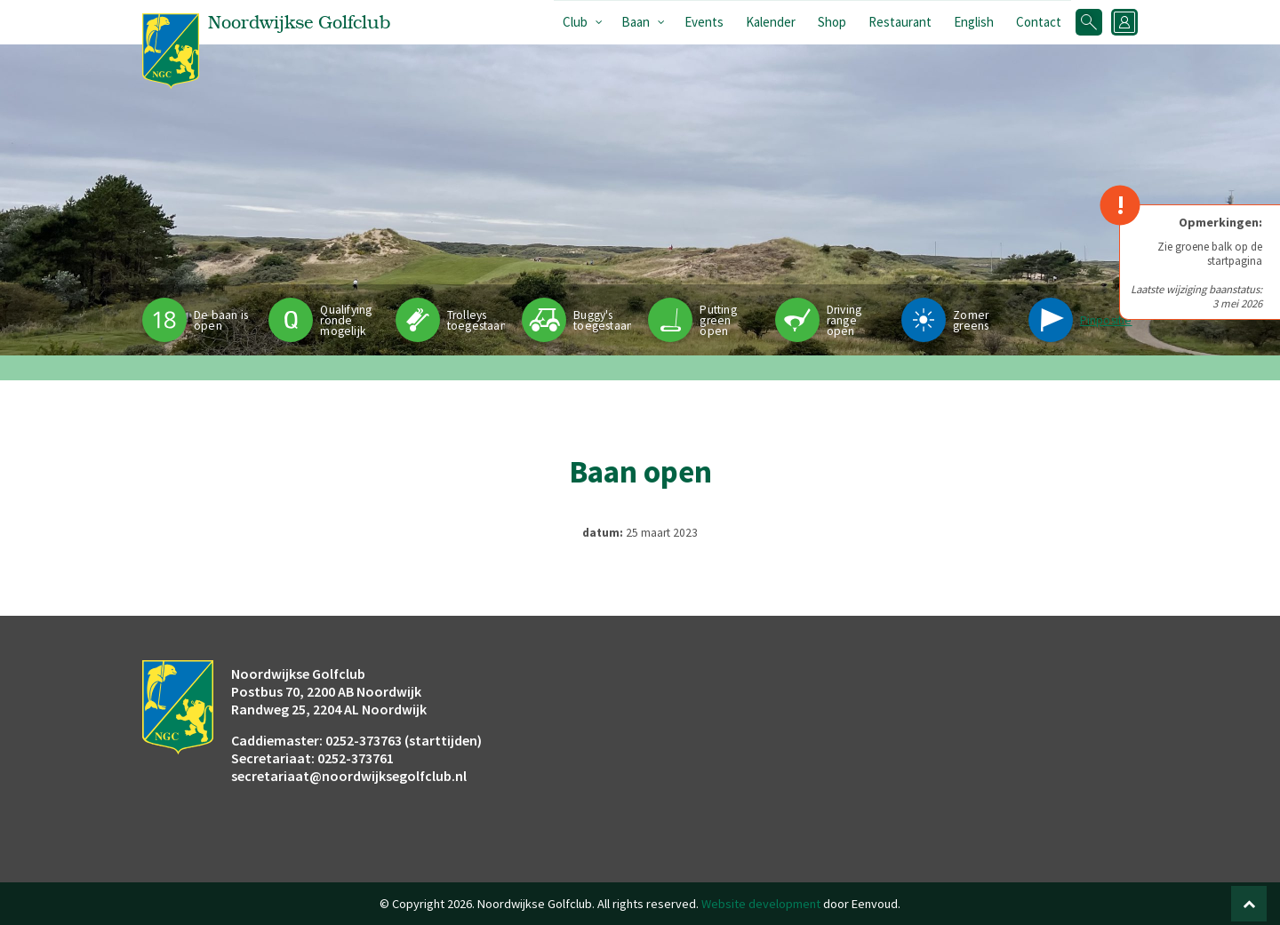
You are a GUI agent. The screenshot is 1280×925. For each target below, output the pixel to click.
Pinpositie (1106, 320)
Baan (635, 21)
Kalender (771, 21)
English (974, 21)
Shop (832, 21)
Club (575, 21)
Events (704, 21)
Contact (1038, 21)
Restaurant (900, 21)
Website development (760, 904)
